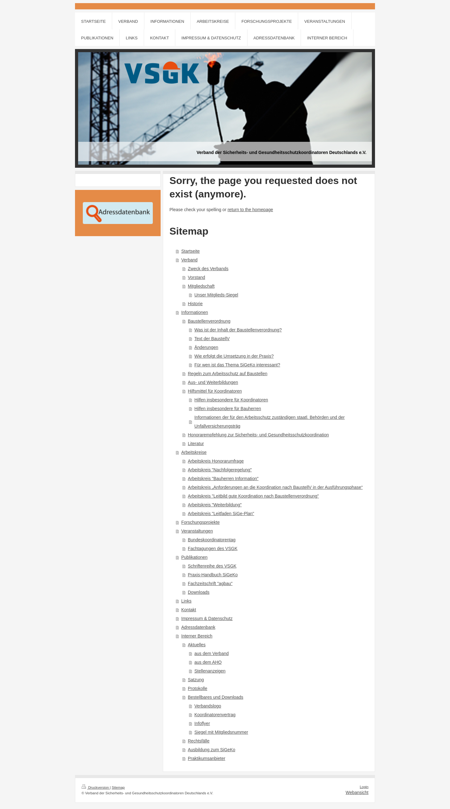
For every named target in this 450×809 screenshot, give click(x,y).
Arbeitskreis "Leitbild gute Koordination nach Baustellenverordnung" (253, 496)
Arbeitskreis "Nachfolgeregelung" (220, 469)
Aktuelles (197, 644)
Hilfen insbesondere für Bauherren (227, 408)
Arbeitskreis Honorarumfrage (216, 461)
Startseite (190, 251)
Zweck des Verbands (208, 268)
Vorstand (196, 277)
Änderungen (206, 347)
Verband (189, 259)
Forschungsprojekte (200, 522)
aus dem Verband (211, 653)
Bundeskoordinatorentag (212, 539)
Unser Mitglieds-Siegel (216, 294)
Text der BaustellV (212, 338)
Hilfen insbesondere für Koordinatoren (231, 399)
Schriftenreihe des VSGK (212, 565)
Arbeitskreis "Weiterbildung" (215, 504)
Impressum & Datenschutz (206, 618)
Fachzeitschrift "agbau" (210, 583)
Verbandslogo (207, 705)
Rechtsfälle (198, 740)
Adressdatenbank (198, 627)
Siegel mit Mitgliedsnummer (221, 732)
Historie (195, 303)
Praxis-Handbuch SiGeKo (213, 574)
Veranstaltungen (197, 531)
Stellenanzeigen (210, 670)
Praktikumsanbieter (206, 758)
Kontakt (188, 609)
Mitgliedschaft (201, 286)
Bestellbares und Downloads (215, 697)
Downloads (198, 592)
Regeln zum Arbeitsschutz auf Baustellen (227, 373)
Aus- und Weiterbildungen (213, 382)
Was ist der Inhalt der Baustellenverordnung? (238, 329)
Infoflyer (202, 723)
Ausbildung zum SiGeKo (211, 749)
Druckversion (96, 787)
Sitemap (118, 787)
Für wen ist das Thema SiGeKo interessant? (237, 364)
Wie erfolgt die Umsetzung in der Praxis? (234, 356)
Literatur (196, 443)
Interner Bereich (196, 635)
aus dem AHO (208, 662)
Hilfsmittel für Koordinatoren (215, 391)
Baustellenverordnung (209, 321)
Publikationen (194, 557)
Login (364, 787)
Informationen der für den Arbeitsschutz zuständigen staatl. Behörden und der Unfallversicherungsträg (269, 422)
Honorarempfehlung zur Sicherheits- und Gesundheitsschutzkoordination (258, 434)
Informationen (194, 312)
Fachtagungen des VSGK (213, 548)
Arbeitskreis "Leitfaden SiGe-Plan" (221, 513)
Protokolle (197, 688)
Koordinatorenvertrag (215, 714)
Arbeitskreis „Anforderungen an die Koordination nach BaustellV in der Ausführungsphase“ (275, 487)
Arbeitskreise (194, 452)
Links (186, 600)
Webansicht (357, 792)
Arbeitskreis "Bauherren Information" (223, 478)
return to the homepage (250, 209)
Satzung (196, 679)
